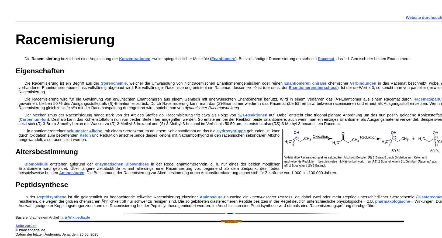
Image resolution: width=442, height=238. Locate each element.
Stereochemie (114, 83)
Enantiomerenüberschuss (313, 87)
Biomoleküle (36, 164)
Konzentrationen (134, 59)
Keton (85, 135)
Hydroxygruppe (231, 131)
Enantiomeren (297, 83)
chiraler (319, 83)
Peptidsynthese (51, 197)
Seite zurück (26, 226)
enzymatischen (109, 164)
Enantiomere (223, 59)
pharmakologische (392, 201)
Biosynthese (137, 164)
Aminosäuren (72, 173)
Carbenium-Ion (34, 119)
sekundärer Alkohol (85, 131)
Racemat (326, 59)
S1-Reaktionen (252, 115)
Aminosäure (211, 197)
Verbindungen (363, 83)
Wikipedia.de (79, 217)
